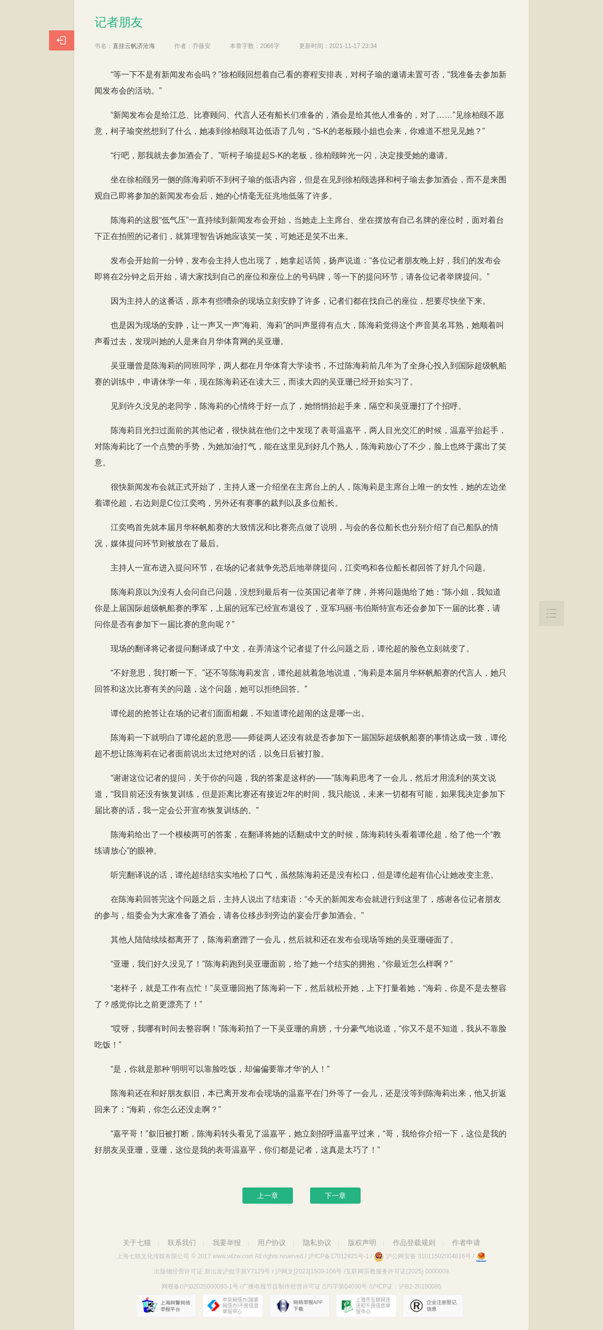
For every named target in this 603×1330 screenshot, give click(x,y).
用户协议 (272, 1243)
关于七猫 (137, 1243)
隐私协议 (317, 1243)
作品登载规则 (414, 1243)
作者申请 (466, 1243)
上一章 (267, 1196)
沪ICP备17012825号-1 (338, 1256)
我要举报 (227, 1243)
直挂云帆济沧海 (134, 46)
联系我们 (182, 1243)
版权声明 (362, 1243)
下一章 (335, 1196)
